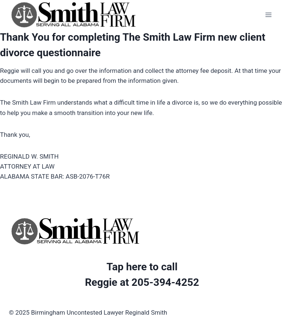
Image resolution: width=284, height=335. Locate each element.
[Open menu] (268, 14)
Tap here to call (142, 267)
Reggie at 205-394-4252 (142, 282)
